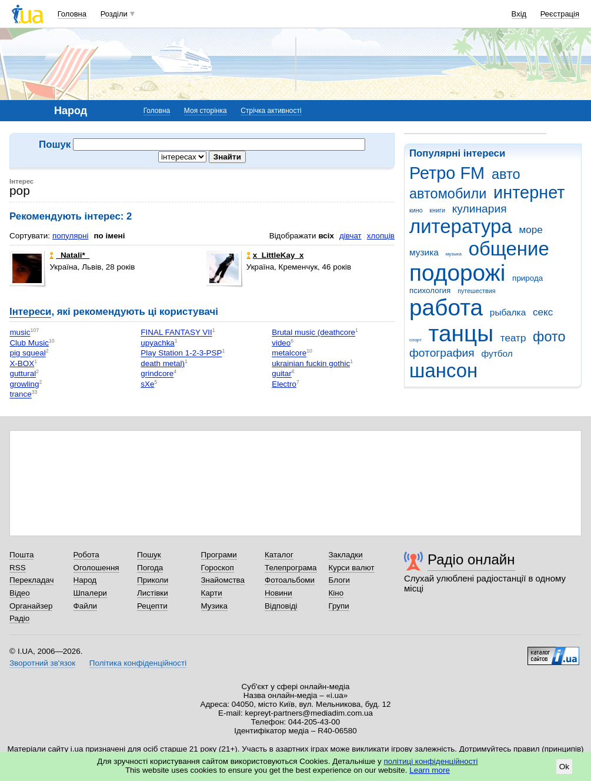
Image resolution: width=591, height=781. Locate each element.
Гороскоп (217, 567)
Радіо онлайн (471, 559)
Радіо (19, 618)
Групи (339, 605)
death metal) (163, 363)
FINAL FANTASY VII (176, 332)
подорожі (457, 272)
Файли (86, 605)
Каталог (279, 554)
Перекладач (31, 580)
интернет (529, 192)
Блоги (339, 580)
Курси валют (352, 567)
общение (509, 249)
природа (527, 278)
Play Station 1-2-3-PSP (181, 353)
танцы (461, 333)
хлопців (381, 235)
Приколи (152, 580)
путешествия (476, 290)
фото (549, 336)
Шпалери (90, 593)
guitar (282, 374)
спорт (415, 340)
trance (20, 394)
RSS (17, 567)
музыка (454, 254)
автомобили (447, 193)
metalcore (289, 353)
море (530, 229)
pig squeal (27, 353)
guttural (22, 374)
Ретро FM (447, 173)
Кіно (336, 593)
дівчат (350, 235)
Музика (214, 605)
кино (416, 210)
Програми (219, 554)
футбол (496, 353)
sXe (147, 384)
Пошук (149, 554)
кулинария (479, 208)
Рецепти (152, 605)
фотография (442, 353)
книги (437, 210)
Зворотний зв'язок (42, 663)
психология (429, 290)
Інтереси (30, 311)
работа (446, 307)
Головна (72, 13)
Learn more (429, 770)
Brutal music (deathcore (313, 332)
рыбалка (508, 312)
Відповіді (281, 605)
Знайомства (223, 580)
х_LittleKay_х (275, 255)
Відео (19, 593)
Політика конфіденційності (137, 663)
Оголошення (96, 567)
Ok (564, 766)
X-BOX (21, 363)
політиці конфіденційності (431, 761)
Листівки (152, 593)
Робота (86, 554)
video (281, 342)
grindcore (157, 374)
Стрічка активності (271, 111)
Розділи (114, 13)
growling (24, 384)
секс (543, 312)
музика (424, 252)
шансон (443, 370)
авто (506, 174)
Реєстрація (559, 13)
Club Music (28, 342)
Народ (85, 580)
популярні (70, 235)
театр (513, 338)
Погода (150, 567)
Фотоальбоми (290, 580)
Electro (284, 384)
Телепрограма (291, 567)
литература (460, 226)
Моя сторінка (205, 111)
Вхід (519, 13)
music (19, 332)
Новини (278, 593)
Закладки (346, 554)
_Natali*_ (69, 255)
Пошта (21, 554)
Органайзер (30, 605)
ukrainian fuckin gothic (311, 363)
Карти (211, 593)
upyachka (158, 342)
